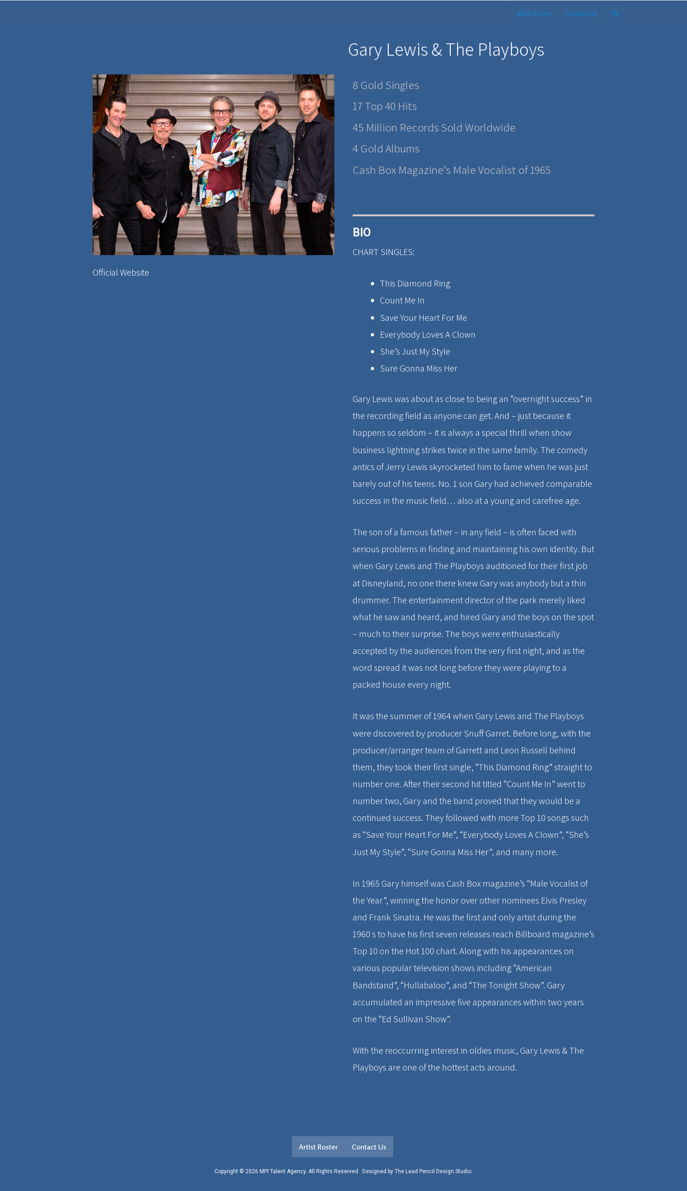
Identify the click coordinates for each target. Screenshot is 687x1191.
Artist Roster (534, 13)
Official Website (121, 272)
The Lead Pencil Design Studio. (434, 1171)
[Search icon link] (615, 13)
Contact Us (581, 13)
